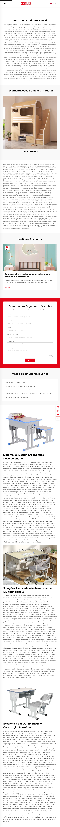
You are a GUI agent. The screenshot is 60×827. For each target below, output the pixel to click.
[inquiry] (58, 407)
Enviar (30, 360)
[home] (26, 3)
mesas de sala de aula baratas (16, 393)
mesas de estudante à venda (16, 382)
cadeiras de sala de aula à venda (17, 397)
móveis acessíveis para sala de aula (18, 390)
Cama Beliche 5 (30, 151)
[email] (58, 418)
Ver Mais (7, 287)
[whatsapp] (58, 414)
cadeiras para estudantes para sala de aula (21, 386)
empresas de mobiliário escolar (41, 393)
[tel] (58, 411)
